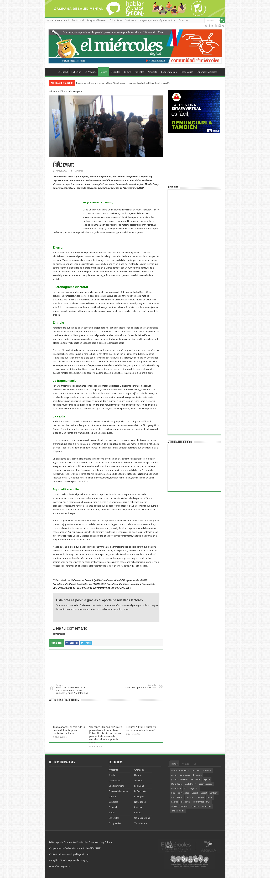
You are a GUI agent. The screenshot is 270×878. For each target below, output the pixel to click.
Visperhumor (140, 823)
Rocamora (197, 775)
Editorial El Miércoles (207, 72)
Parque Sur (176, 788)
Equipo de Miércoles (96, 20)
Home (51, 71)
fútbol (209, 797)
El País (112, 812)
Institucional (78, 20)
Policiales (139, 72)
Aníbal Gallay (190, 784)
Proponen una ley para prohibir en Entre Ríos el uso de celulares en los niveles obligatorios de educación (123, 83)
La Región (76, 72)
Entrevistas (114, 818)
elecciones (185, 802)
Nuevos (185, 764)
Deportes (115, 72)
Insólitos (138, 780)
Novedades (140, 802)
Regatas (174, 802)
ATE (185, 788)
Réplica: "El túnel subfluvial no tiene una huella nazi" (141, 728)
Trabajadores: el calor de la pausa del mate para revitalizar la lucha (69, 730)
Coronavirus (185, 775)
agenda (207, 779)
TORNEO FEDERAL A (201, 802)
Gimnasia (196, 770)
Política (103, 72)
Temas (174, 764)
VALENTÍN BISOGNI (179, 806)
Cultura (127, 72)
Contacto (183, 20)
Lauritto (189, 797)
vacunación (196, 779)
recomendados (205, 784)
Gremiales (139, 770)
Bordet (195, 793)
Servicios (129, 20)
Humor (137, 775)
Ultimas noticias (142, 818)
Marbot (204, 793)
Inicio (52, 91)
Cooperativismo (169, 72)
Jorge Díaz (194, 788)
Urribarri (213, 793)
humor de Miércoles (180, 793)
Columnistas (116, 20)
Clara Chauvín (177, 797)
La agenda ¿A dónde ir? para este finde (157, 20)
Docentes (200, 797)
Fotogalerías (187, 72)
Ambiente (152, 72)
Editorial (113, 807)
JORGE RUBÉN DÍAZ (179, 779)
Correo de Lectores (118, 791)
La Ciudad (63, 72)
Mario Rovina (177, 784)
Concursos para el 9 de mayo (138, 686)
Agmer (174, 775)
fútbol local (206, 806)
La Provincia (91, 72)
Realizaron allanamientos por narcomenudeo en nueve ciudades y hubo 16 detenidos (73, 689)
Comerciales (115, 780)
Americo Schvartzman (180, 770)
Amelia (112, 775)
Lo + (196, 764)
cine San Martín (178, 811)
